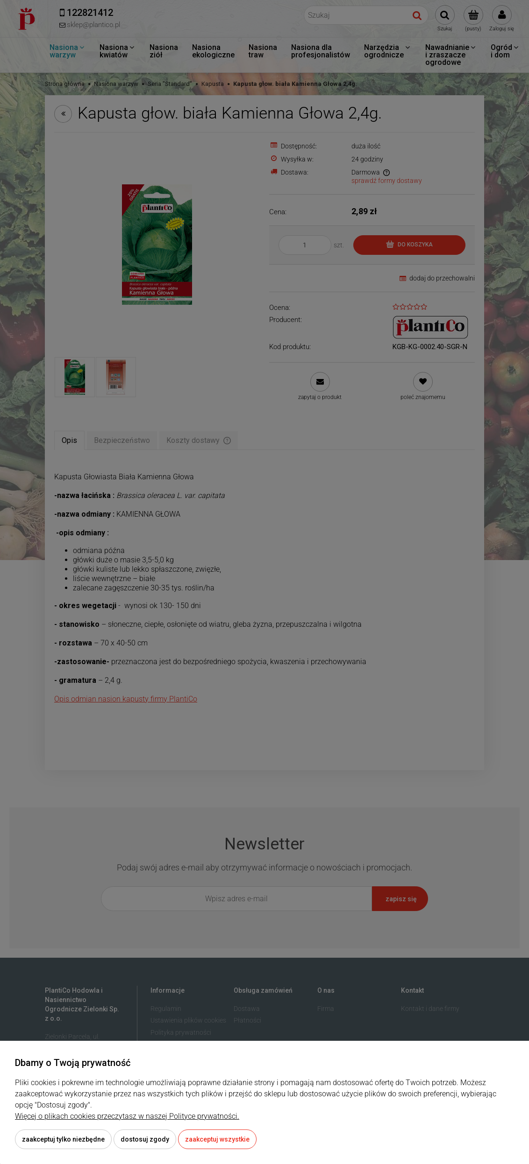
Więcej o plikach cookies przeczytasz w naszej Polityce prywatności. (127, 1116)
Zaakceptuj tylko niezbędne (63, 1139)
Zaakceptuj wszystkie (217, 1139)
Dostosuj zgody (145, 1139)
